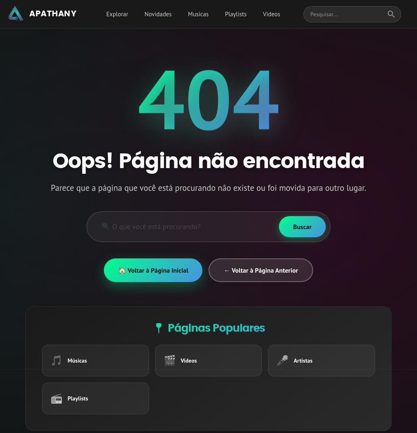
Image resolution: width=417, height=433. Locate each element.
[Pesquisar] (183, 226)
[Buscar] (302, 226)
